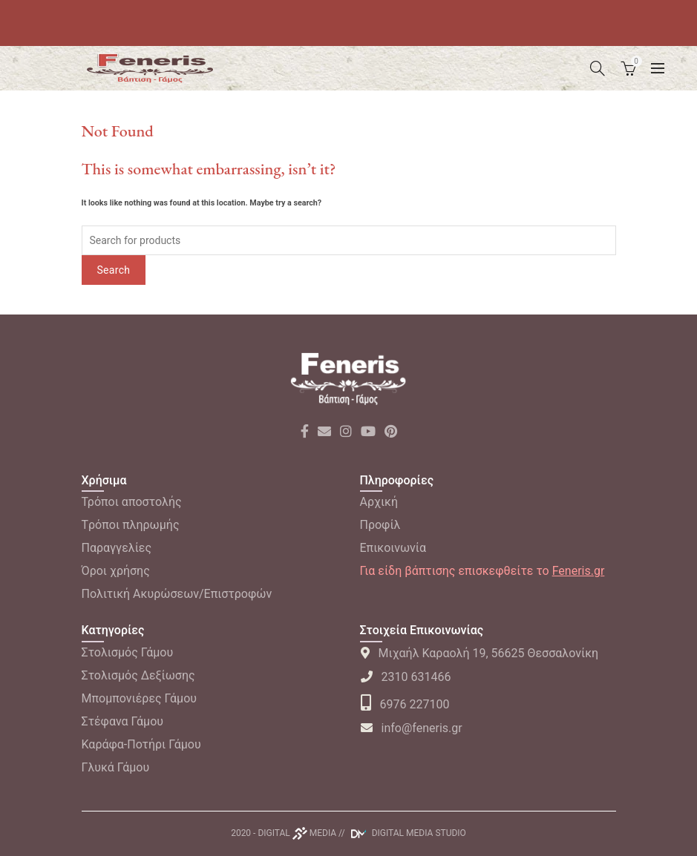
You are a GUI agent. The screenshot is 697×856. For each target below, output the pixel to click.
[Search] (597, 68)
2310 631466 (405, 677)
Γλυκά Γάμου (116, 767)
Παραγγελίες (117, 548)
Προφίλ (380, 525)
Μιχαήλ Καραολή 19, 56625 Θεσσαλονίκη (479, 653)
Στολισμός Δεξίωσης (138, 675)
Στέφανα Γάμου (123, 721)
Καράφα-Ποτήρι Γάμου (141, 744)
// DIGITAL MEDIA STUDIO (402, 833)
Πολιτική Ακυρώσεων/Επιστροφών (177, 594)
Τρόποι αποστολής (132, 502)
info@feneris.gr (411, 728)
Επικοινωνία (393, 548)
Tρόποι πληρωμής (131, 525)
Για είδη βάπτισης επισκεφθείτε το (482, 571)
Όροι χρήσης (116, 571)
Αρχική (379, 502)
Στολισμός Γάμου (128, 652)
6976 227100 (405, 704)
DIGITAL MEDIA (297, 833)
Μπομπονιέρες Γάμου (139, 698)
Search (114, 270)
